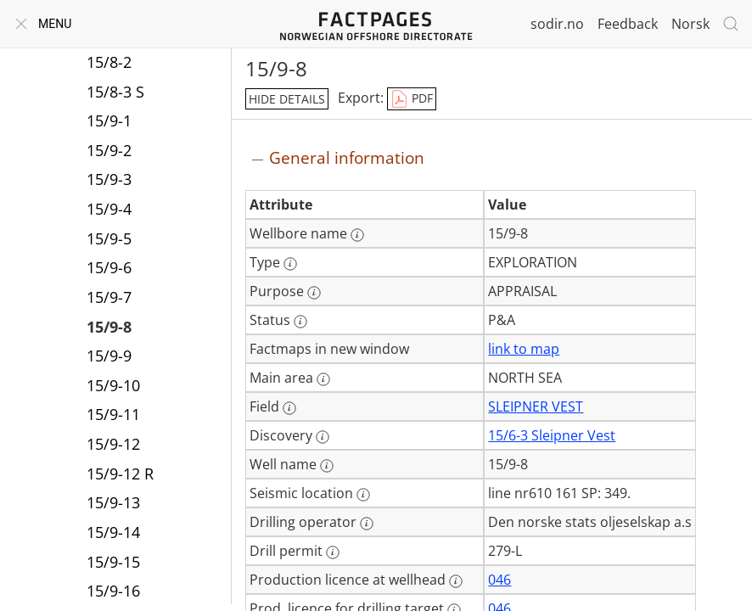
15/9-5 (109, 238)
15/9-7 (109, 297)
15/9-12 (113, 444)
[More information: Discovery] (322, 437)
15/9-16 (113, 590)
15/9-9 (109, 355)
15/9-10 (113, 385)
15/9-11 (113, 414)
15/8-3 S (115, 91)
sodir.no (557, 23)
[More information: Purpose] (314, 293)
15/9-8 (109, 327)
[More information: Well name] (327, 466)
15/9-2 (109, 150)
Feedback (628, 23)
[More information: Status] (300, 321)
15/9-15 (113, 562)
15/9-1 (109, 120)
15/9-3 (109, 179)
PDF (411, 99)
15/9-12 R (120, 473)
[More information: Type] (290, 264)
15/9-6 (109, 267)
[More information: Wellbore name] (357, 235)
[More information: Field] (289, 408)
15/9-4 (109, 209)
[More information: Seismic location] (363, 495)
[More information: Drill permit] (333, 552)
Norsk (690, 23)
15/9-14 (113, 532)
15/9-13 (113, 502)
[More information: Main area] (323, 379)
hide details (287, 99)
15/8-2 (109, 62)
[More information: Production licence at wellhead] (456, 581)
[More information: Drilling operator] (366, 523)
